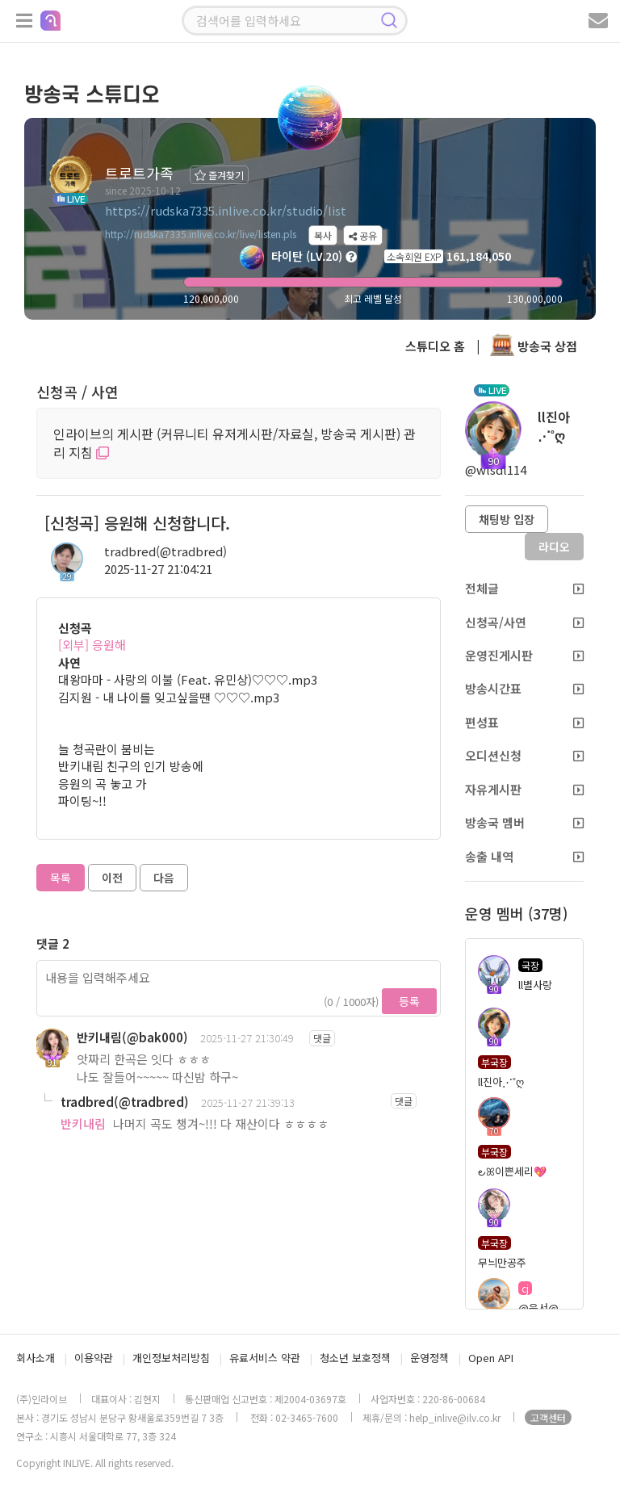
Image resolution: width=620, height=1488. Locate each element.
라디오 (554, 547)
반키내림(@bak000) (132, 1037)
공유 (363, 235)
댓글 (322, 1038)
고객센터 (548, 1417)
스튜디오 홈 (435, 345)
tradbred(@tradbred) (165, 551)
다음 (163, 878)
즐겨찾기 (219, 175)
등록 (409, 1001)
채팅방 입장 (506, 519)
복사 (323, 235)
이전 (112, 878)
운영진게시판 (524, 655)
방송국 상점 (533, 345)
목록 (60, 878)
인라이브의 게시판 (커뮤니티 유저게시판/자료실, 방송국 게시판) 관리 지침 (234, 443)
